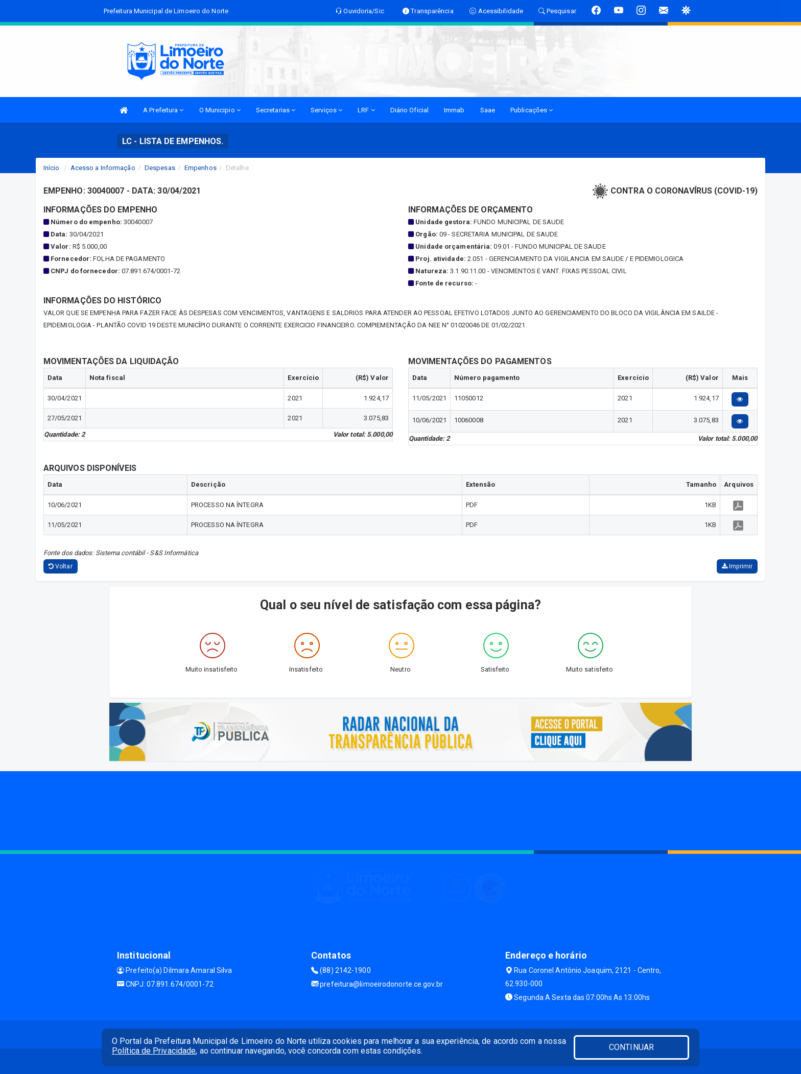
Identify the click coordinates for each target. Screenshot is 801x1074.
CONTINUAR (631, 1047)
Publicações (531, 110)
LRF (366, 110)
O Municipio (220, 110)
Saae (487, 110)
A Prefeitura (163, 110)
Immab (454, 110)
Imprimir (737, 566)
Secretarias (275, 110)
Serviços (326, 110)
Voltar (61, 566)
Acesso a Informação (102, 168)
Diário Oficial (409, 110)
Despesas (160, 168)
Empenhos (200, 168)
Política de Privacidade (154, 1051)
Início (51, 168)
